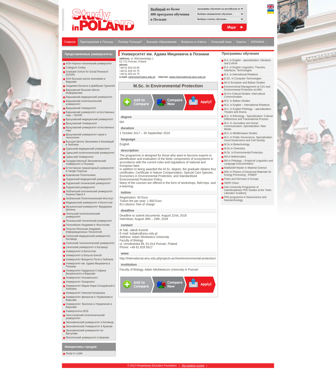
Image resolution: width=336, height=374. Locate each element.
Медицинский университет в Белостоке (89, 202)
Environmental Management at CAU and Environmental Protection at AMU (247, 88)
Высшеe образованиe (162, 42)
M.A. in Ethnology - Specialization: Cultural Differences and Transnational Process (248, 118)
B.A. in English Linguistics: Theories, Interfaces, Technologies (245, 69)
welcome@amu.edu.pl (141, 77)
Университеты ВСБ (77, 311)
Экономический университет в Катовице (90, 322)
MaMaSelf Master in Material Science (245, 167)
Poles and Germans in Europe (241, 178)
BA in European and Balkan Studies (244, 82)
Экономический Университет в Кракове (89, 326)
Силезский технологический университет (90, 243)
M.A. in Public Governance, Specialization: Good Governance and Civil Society (248, 139)
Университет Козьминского (82, 277)
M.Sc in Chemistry (234, 148)
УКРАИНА (257, 42)
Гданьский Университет (80, 156)
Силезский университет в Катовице (87, 247)
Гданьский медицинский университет (88, 148)
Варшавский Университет (81, 108)
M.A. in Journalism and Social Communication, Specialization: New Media (245, 126)
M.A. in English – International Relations (247, 104)
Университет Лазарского (80, 281)
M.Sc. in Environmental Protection (243, 152)
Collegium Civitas (76, 67)
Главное (70, 42)
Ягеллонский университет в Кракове (87, 337)
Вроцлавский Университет (81, 123)
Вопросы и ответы (194, 42)
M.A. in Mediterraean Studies (240, 133)
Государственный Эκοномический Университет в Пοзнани (86, 162)
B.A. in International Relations (241, 74)
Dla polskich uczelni (193, 365)
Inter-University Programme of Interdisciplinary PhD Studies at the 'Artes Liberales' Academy (247, 190)
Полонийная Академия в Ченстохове (88, 224)
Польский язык (221, 42)
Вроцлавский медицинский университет (89, 119)
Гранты (241, 42)
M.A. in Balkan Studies (237, 100)
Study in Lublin (74, 353)
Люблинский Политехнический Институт (90, 198)
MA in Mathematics (235, 156)
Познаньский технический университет (89, 220)
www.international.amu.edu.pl (187, 77)
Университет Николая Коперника (85, 292)
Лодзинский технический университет (88, 183)
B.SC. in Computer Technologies (242, 78)
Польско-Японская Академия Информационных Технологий (84, 230)
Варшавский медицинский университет (89, 96)
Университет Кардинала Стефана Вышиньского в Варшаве (86, 272)
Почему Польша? (130, 42)
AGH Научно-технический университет (89, 63)
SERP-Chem (231, 183)
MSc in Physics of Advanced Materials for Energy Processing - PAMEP (247, 173)
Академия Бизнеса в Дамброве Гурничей (90, 85)
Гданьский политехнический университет (90, 152)
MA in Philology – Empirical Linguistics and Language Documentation (248, 162)
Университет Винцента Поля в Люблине (89, 259)
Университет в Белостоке (81, 251)
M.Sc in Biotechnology (237, 144)
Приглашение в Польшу (96, 42)
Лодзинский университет (80, 187)
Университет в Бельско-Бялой (84, 255)
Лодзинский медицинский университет (88, 179)
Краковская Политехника (81, 175)
